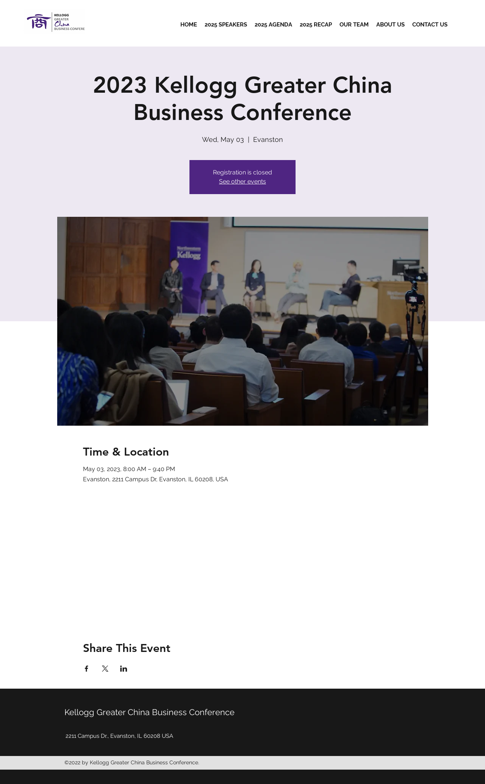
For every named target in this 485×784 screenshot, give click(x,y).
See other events (242, 181)
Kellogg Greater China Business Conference (149, 712)
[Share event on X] (105, 669)
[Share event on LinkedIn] (123, 669)
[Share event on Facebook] (86, 669)
